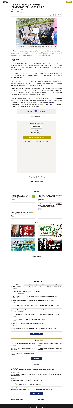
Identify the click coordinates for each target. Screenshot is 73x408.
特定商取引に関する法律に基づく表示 (13, 394)
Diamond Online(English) (36, 384)
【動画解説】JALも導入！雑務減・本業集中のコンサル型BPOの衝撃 (23, 320)
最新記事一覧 (36, 364)
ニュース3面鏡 (16, 11)
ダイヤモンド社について (62, 382)
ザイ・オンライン (34, 394)
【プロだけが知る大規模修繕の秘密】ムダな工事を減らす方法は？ (23, 315)
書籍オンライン (34, 391)
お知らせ (59, 391)
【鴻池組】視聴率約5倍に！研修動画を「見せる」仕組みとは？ (50, 315)
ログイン (63, 1)
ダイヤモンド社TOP (61, 384)
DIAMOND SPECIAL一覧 (17, 370)
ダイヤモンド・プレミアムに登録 (36, 137)
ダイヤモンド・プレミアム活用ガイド (12, 389)
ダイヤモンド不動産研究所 (36, 398)
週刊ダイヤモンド (34, 387)
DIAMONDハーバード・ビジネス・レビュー (39, 389)
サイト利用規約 (9, 391)
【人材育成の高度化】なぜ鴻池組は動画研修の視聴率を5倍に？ (50, 320)
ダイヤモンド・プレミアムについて (12, 387)
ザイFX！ (32, 396)
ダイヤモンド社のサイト (36, 382)
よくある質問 (8, 398)
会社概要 (59, 387)
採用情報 (59, 389)
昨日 (30, 255)
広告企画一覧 (41, 370)
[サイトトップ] (5, 2)
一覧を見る (36, 329)
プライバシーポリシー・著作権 (11, 396)
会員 (56, 255)
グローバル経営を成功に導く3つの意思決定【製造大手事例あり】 (23, 324)
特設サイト (53, 104)
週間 (43, 255)
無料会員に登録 (36, 126)
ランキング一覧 (36, 304)
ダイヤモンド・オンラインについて (13, 382)
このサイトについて (9, 384)
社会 (12, 11)
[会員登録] (69, 2)
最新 (17, 255)
